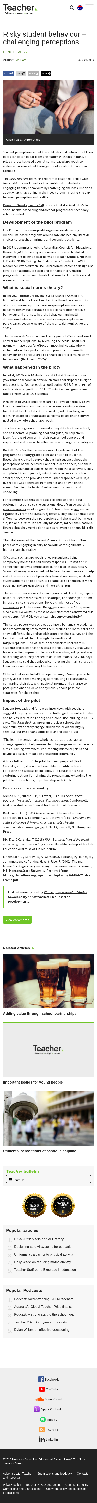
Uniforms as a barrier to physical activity (43, 1254)
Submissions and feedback (54, 1473)
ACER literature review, (28, 296)
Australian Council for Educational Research (39, 1459)
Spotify (48, 1420)
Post (21, 73)
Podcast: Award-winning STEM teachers (43, 1299)
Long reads (14, 52)
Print (46, 73)
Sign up (16, 1179)
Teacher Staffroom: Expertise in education (45, 1269)
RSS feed (48, 1430)
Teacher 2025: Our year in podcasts (40, 1322)
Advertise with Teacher (17, 1473)
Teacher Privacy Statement (43, 1484)
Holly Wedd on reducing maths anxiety (42, 1262)
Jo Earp (21, 60)
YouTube (48, 1389)
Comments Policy (76, 1484)
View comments (17, 920)
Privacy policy (12, 1484)
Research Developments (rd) (23, 205)
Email (33, 73)
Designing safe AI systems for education (43, 1246)
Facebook (48, 1379)
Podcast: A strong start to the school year (44, 1314)
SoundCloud (48, 1399)
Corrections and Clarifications (22, 1488)
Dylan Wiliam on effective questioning (42, 1330)
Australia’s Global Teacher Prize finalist (43, 1307)
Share (8, 73)
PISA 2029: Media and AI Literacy (39, 1239)
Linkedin (48, 1439)
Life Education (13, 230)
